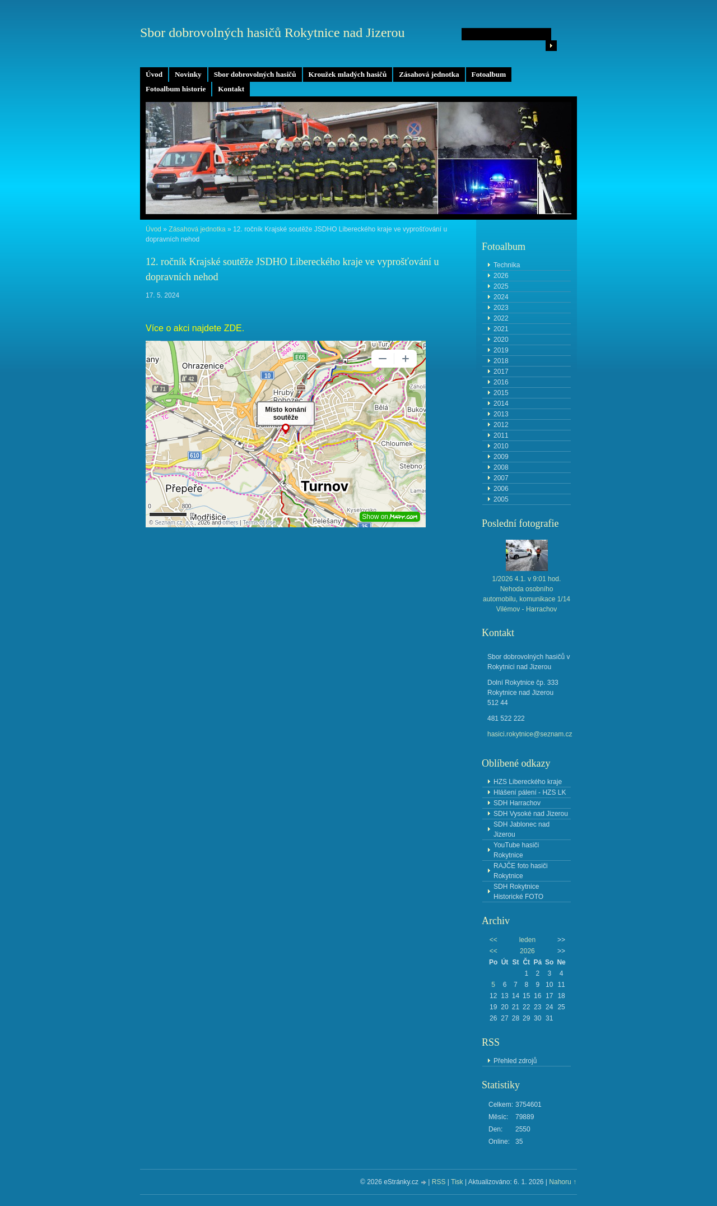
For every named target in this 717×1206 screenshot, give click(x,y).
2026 (501, 276)
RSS (439, 1182)
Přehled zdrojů (515, 1061)
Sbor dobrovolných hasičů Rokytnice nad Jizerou (272, 32)
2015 (501, 393)
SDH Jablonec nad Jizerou (521, 829)
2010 (501, 446)
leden (527, 940)
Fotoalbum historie (176, 89)
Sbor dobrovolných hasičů (255, 74)
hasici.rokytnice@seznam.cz (529, 734)
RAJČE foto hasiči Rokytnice (520, 871)
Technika (506, 265)
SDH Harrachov (517, 803)
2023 (501, 308)
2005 (501, 499)
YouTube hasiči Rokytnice (516, 850)
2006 (501, 489)
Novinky (188, 74)
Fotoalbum (489, 74)
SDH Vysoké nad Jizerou (530, 814)
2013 (501, 414)
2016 (501, 382)
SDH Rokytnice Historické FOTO (518, 892)
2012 (501, 425)
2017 (501, 371)
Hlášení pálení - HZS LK (529, 792)
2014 (501, 403)
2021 (501, 329)
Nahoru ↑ (562, 1182)
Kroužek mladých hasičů (348, 74)
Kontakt (231, 89)
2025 (501, 286)
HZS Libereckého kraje (527, 782)
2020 (501, 340)
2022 (501, 318)
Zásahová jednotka (429, 74)
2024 (501, 297)
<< (493, 940)
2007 (501, 478)
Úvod (154, 74)
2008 (501, 467)
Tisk (457, 1182)
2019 (501, 350)
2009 (501, 457)
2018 (501, 361)
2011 (501, 435)
